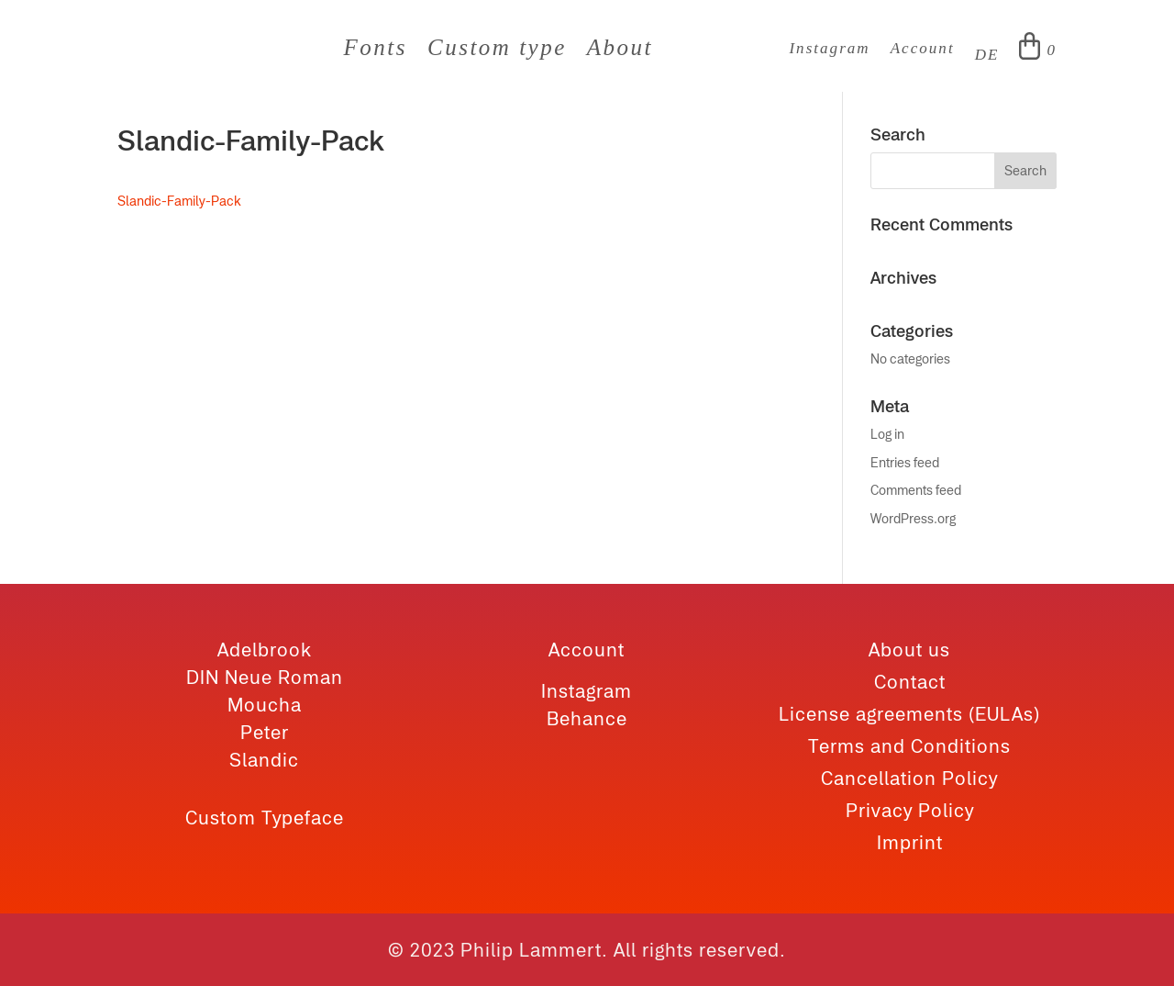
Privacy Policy (910, 810)
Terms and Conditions (909, 745)
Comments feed (915, 490)
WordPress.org (913, 518)
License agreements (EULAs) (909, 713)
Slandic (264, 759)
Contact (910, 681)
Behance (587, 718)
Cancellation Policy (909, 778)
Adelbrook (264, 649)
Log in (887, 434)
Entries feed (904, 462)
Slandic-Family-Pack (179, 201)
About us (909, 649)
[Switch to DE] (987, 58)
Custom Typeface (264, 817)
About (620, 50)
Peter (264, 732)
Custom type (497, 50)
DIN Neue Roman (264, 677)
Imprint (910, 842)
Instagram (829, 49)
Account (923, 49)
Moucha (264, 704)
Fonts (375, 50)
